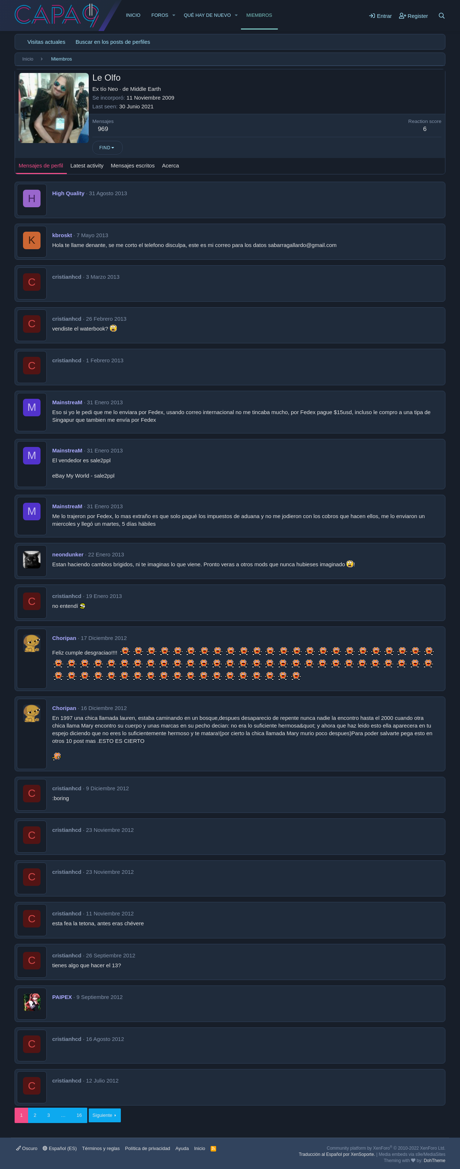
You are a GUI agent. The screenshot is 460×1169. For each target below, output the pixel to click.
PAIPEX (62, 997)
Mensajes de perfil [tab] (41, 165)
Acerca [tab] (170, 165)
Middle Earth (145, 89)
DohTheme (434, 1160)
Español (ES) (60, 1148)
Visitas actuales (46, 42)
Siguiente (102, 1115)
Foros (160, 15)
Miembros (259, 15)
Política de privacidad (147, 1148)
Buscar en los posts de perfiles (113, 42)
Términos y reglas (101, 1148)
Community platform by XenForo (386, 1148)
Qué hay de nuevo (207, 15)
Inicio (133, 15)
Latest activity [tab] (87, 165)
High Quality (68, 193)
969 (103, 129)
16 (79, 1115)
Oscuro (27, 1148)
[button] (174, 15)
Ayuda (182, 1148)
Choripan (64, 638)
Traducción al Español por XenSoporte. (337, 1154)
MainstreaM (67, 402)
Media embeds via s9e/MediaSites (412, 1154)
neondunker (68, 554)
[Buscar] (441, 15)
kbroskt (62, 235)
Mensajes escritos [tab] (133, 165)
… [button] (63, 1115)
